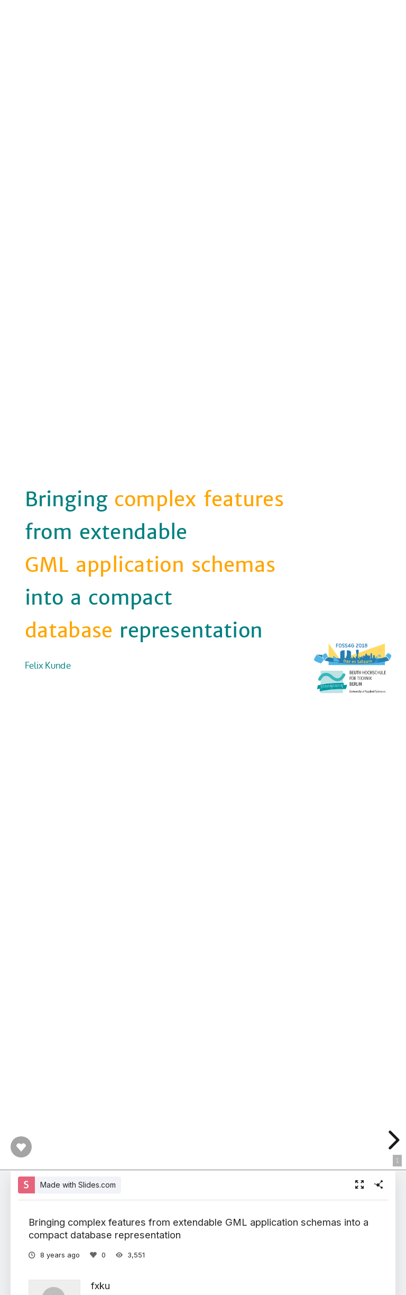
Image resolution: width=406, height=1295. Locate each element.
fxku (100, 1285)
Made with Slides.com (78, 1184)
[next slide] (391, 1140)
